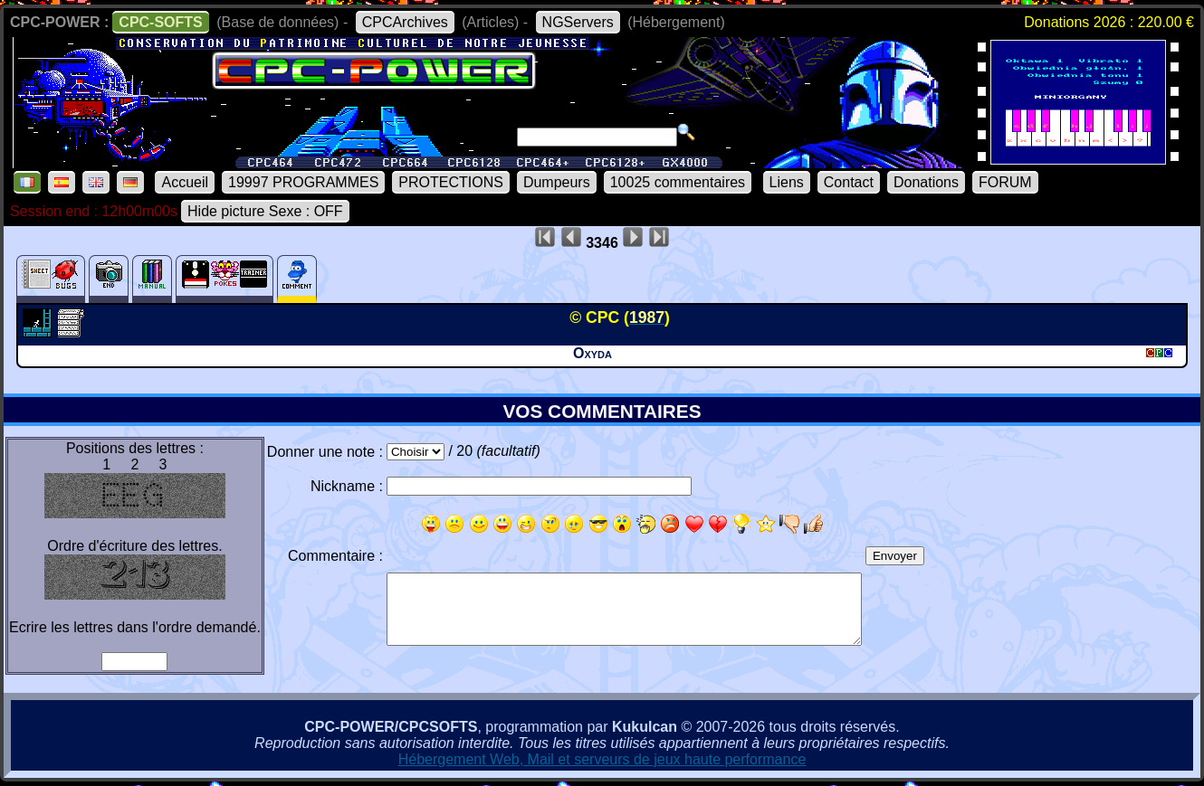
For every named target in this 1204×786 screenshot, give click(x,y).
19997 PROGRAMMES (303, 182)
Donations (926, 182)
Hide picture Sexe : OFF (265, 211)
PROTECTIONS (450, 182)
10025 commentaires (677, 182)
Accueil (184, 182)
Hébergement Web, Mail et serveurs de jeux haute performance (602, 759)
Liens (786, 182)
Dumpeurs (556, 182)
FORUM (1005, 182)
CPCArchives (405, 22)
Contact (849, 182)
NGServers (578, 22)
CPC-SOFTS (160, 22)
